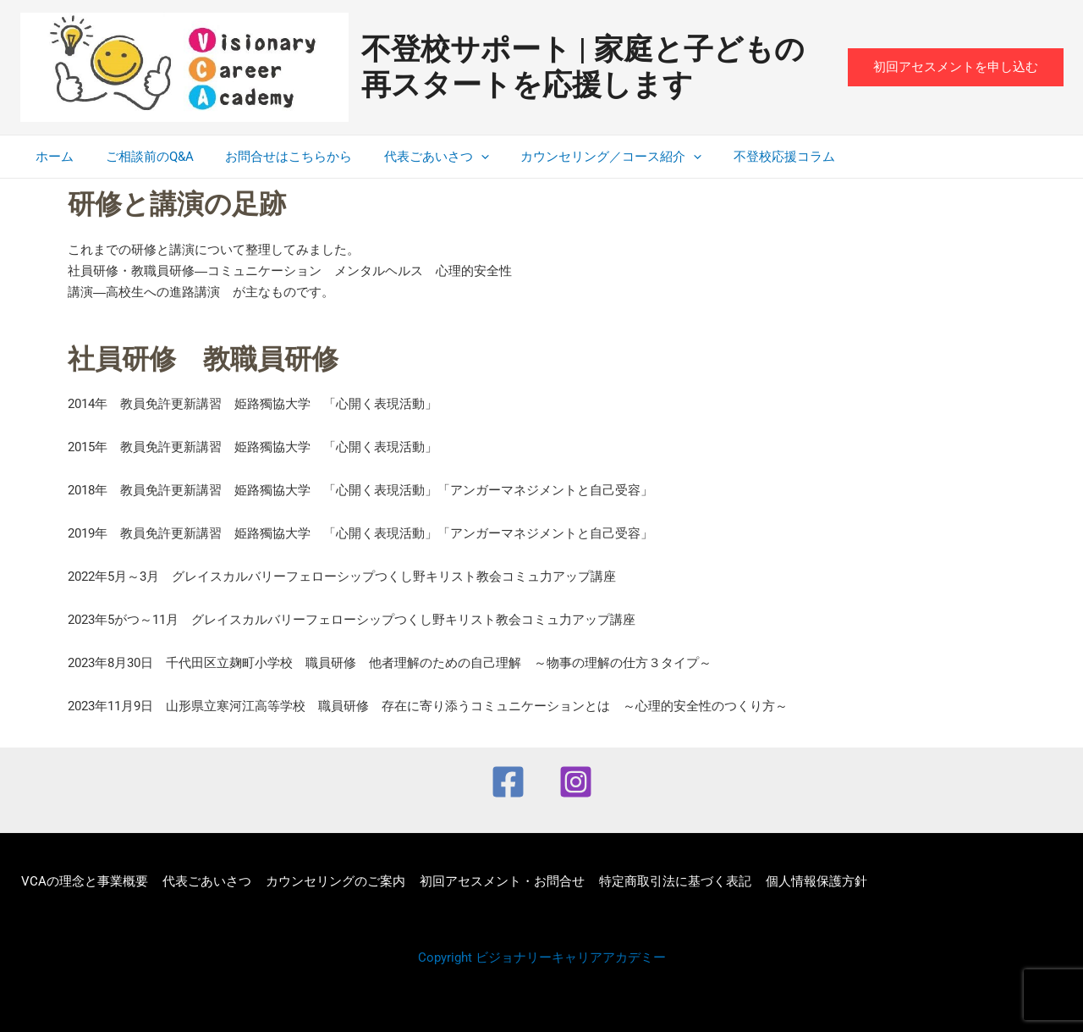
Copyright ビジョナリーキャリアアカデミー (542, 957)
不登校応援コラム (749, 156)
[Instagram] (575, 781)
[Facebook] (508, 781)
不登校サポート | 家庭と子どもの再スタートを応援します (583, 67)
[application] (459, 156)
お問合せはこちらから (273, 156)
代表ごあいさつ (414, 156)
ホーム (52, 156)
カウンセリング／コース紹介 (582, 156)
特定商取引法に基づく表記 (667, 881)
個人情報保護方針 (807, 881)
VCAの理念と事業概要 (83, 881)
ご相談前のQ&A (140, 156)
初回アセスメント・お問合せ (496, 881)
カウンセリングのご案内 (331, 881)
